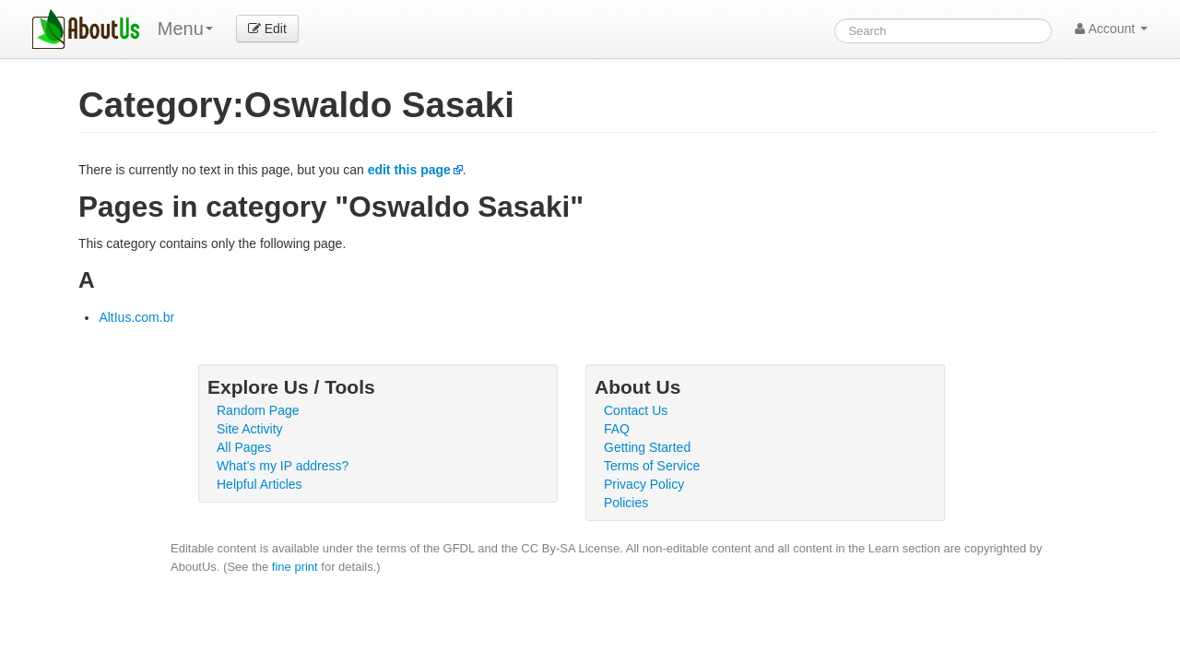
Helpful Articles (259, 484)
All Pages (244, 447)
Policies (626, 502)
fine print (295, 567)
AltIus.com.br (136, 317)
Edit (267, 28)
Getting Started (647, 447)
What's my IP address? (282, 465)
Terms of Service (652, 465)
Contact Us (635, 410)
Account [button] (1111, 28)
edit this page (409, 169)
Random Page (258, 410)
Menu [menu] (185, 28)
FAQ (617, 428)
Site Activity (250, 428)
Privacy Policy (644, 484)
